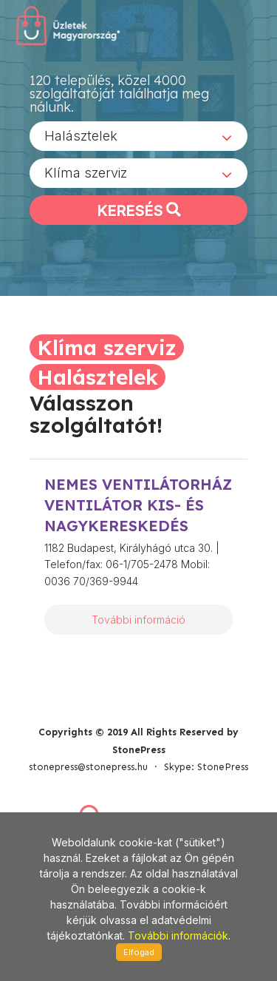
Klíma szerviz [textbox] (85, 173)
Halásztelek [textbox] (80, 136)
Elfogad (138, 952)
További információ (138, 619)
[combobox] (138, 136)
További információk (178, 935)
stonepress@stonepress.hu (88, 766)
